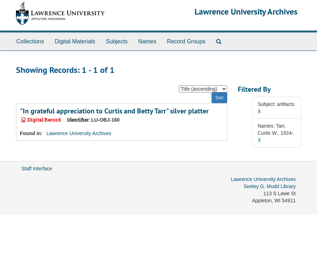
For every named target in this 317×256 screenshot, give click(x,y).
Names (147, 41)
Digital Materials (75, 41)
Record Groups (186, 41)
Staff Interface (36, 168)
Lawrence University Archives (246, 11)
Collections (30, 41)
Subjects (116, 41)
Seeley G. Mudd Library (270, 186)
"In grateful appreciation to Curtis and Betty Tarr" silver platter (114, 111)
